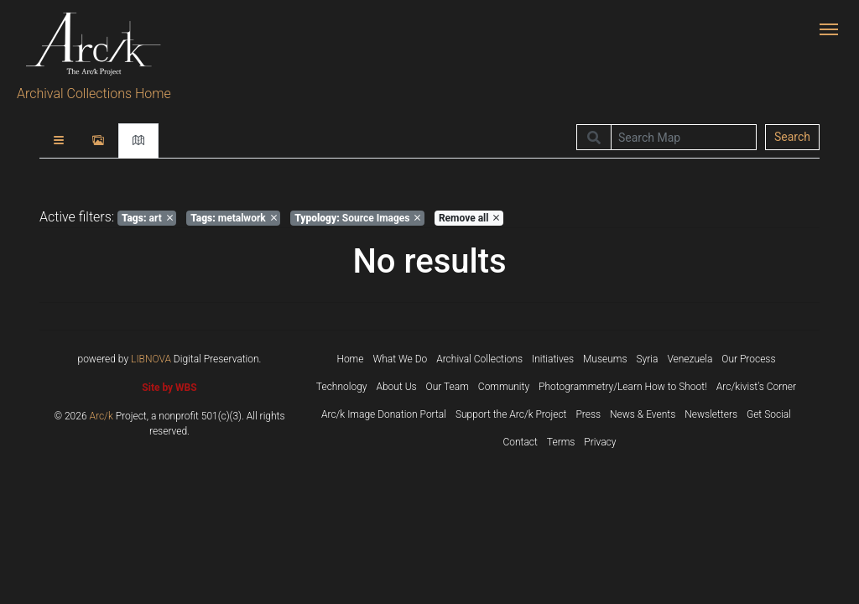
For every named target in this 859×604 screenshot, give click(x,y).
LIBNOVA (151, 359)
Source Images (357, 218)
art (147, 218)
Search (792, 136)
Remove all (469, 218)
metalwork (233, 218)
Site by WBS (169, 387)
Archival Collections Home (94, 94)
